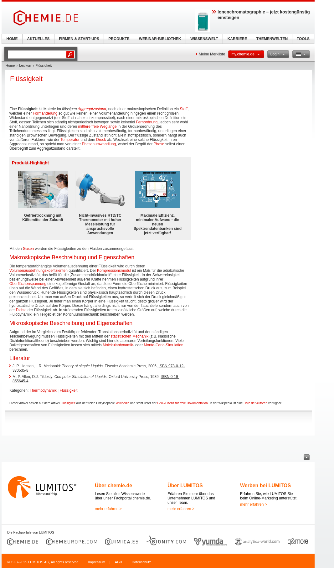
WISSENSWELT (204, 39)
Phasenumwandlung (99, 144)
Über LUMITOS (185, 485)
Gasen (28, 248)
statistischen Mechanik (130, 336)
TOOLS (303, 39)
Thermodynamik (43, 390)
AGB (118, 562)
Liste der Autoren (255, 403)
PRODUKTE (118, 39)
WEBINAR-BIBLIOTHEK (160, 39)
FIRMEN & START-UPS (79, 39)
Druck (101, 139)
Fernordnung (146, 122)
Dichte (21, 310)
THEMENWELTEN (272, 39)
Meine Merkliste (212, 54)
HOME (12, 39)
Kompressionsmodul (114, 270)
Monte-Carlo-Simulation (163, 345)
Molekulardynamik (118, 345)
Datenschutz (141, 562)
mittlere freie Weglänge (97, 126)
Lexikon (25, 65)
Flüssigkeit (69, 390)
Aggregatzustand (92, 109)
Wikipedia (122, 403)
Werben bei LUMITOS (265, 485)
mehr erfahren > (108, 509)
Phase (159, 144)
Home (10, 65)
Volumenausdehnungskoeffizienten (38, 270)
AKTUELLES (38, 39)
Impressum (96, 562)
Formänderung (45, 113)
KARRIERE (237, 39)
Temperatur (70, 139)
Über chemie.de (113, 485)
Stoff (184, 109)
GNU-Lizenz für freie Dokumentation (182, 403)
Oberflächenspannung (27, 283)
